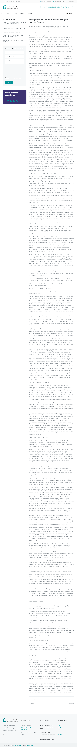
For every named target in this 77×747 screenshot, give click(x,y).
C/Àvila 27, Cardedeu (46, 1)
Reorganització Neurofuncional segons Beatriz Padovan (13, 35)
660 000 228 (67, 7)
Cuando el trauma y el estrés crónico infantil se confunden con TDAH (14, 22)
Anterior (70, 703)
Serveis (10, 13)
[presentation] (11, 69)
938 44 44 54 (52, 7)
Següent (32, 703)
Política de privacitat (16, 77)
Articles (24, 13)
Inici (4, 13)
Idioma (69, 13)
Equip (17, 13)
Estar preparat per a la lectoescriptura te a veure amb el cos (14, 27)
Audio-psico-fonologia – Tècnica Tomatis (13, 40)
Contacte (32, 13)
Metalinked (30, 744)
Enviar (9, 81)
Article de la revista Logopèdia (12, 31)
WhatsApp (71, 1)
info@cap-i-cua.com (59, 1)
